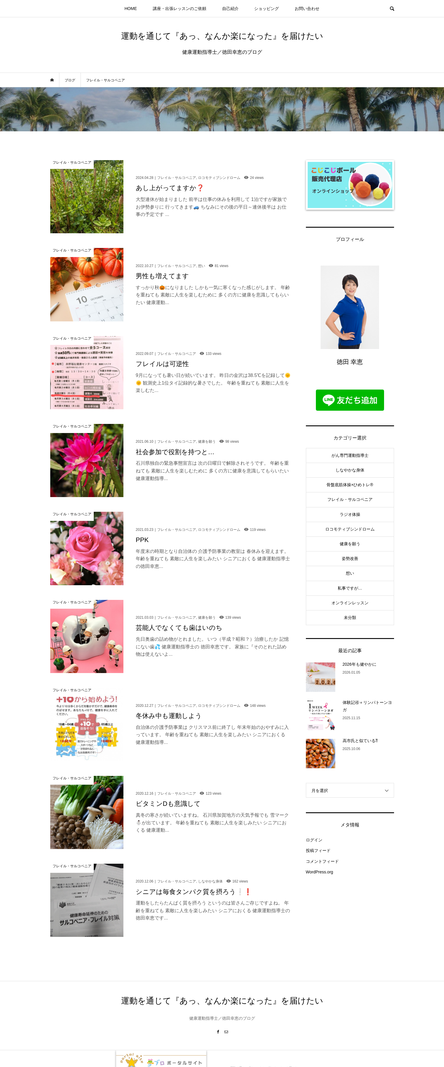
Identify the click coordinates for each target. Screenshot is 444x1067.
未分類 (350, 617)
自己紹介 (230, 8)
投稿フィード (318, 850)
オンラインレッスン (349, 602)
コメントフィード (322, 861)
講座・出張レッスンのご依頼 (179, 8)
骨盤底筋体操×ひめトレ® (349, 484)
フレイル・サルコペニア (350, 499)
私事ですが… (350, 588)
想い (350, 573)
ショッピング (266, 8)
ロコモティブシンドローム (350, 529)
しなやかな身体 (350, 470)
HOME (131, 8)
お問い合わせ (307, 8)
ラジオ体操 (350, 514)
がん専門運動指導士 (349, 455)
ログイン (314, 840)
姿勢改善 (350, 558)
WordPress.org (319, 872)
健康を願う (350, 543)
